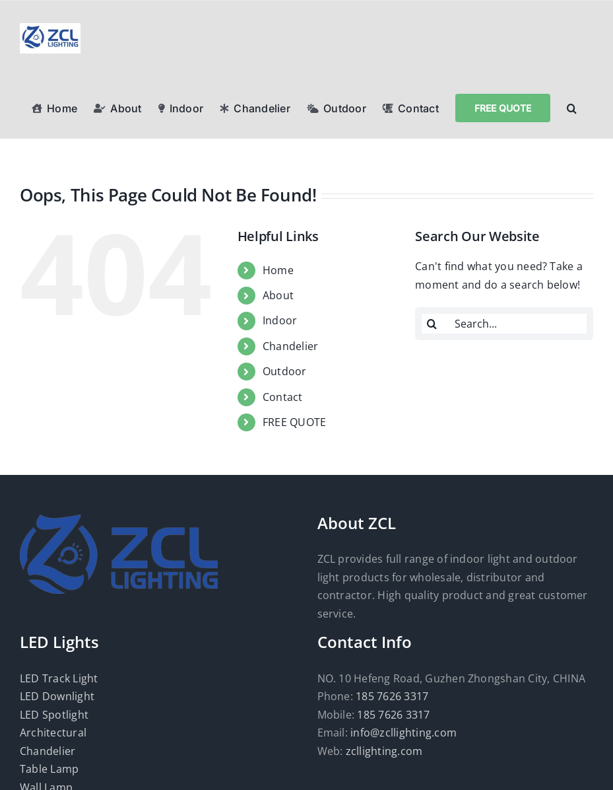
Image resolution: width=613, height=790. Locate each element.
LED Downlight (57, 696)
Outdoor (285, 371)
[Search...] (504, 323)
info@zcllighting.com (403, 732)
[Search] (431, 323)
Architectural (53, 732)
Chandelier (290, 346)
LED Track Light (59, 678)
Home (278, 270)
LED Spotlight (54, 714)
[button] (572, 107)
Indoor (280, 320)
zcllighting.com (384, 751)
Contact (283, 397)
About (278, 295)
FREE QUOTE (294, 422)
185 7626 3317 (392, 696)
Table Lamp (49, 769)
